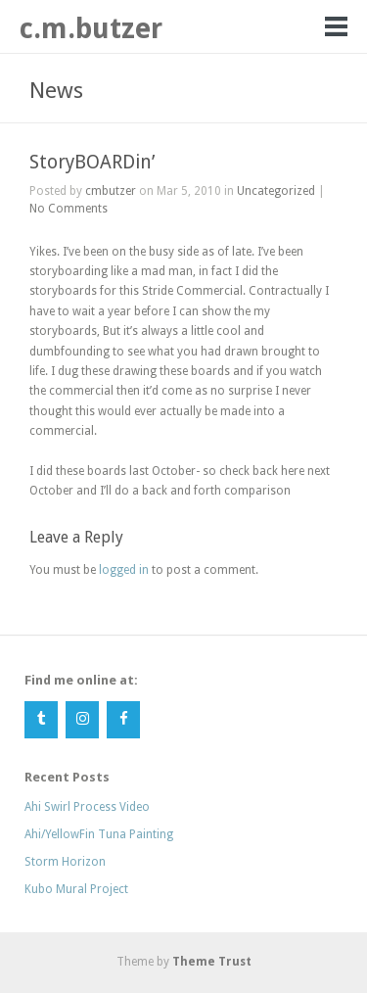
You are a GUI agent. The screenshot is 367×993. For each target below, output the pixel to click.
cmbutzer (110, 191)
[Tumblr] (41, 720)
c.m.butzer (91, 28)
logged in (124, 570)
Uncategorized (276, 191)
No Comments (68, 208)
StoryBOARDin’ (92, 162)
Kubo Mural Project (76, 889)
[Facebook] (123, 720)
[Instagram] (82, 720)
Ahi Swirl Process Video (87, 807)
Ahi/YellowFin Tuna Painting (98, 834)
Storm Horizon (65, 862)
